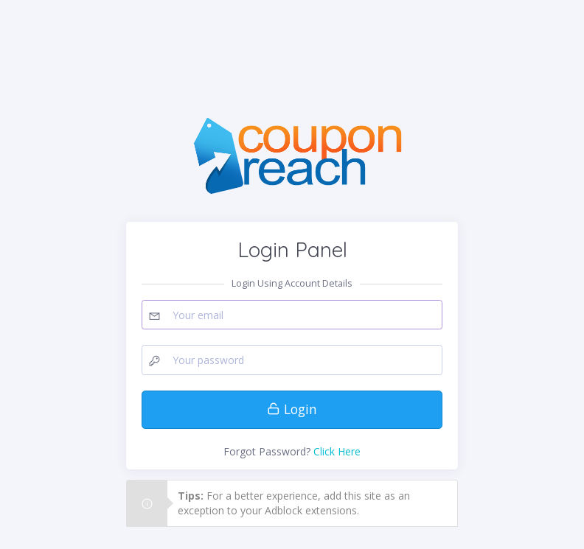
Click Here (337, 451)
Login (292, 409)
